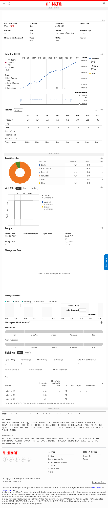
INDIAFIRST (18, 441)
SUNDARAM (68, 428)
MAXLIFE (43, 441)
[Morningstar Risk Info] (29, 322)
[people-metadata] (101, 228)
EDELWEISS (79, 423)
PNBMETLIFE (52, 441)
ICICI (27, 425)
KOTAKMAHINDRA (29, 441)
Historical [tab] (34, 188)
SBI (54, 428)
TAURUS (81, 428)
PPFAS (27, 428)
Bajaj (27, 423)
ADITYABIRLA (6, 423)
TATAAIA (19, 443)
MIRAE (87, 425)
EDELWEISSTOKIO (70, 439)
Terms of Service (7, 490)
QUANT (33, 428)
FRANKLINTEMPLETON (92, 423)
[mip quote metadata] (103, 20)
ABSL (3, 439)
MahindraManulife (77, 425)
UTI (103, 428)
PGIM (21, 428)
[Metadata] (101, 54)
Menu (4, 4)
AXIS (22, 423)
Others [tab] (27, 353)
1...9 (83, 414)
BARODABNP (43, 423)
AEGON (9, 439)
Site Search (9, 4)
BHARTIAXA (40, 439)
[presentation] (54, 208)
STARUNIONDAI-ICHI (8, 443)
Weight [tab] (25, 188)
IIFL (32, 425)
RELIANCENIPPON (73, 441)
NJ (9, 428)
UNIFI (92, 428)
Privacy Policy (17, 482)
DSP (72, 423)
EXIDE (80, 439)
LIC (68, 425)
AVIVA (27, 439)
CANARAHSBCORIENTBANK (54, 439)
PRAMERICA (62, 441)
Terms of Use (7, 482)
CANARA (56, 423)
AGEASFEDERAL (18, 439)
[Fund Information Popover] (103, 13)
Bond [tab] (20, 353)
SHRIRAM (60, 428)
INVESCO (38, 425)
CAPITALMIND (65, 423)
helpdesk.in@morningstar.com (11, 504)
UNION (98, 428)
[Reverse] (96, 110)
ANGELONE (15, 423)
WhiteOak (5, 430)
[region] (53, 133)
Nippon (4, 428)
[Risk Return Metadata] (101, 322)
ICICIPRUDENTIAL (7, 441)
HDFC (11, 425)
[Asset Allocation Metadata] (101, 158)
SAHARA (83, 441)
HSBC (23, 425)
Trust (87, 428)
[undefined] (101, 187)
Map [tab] (18, 188)
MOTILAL (94, 425)
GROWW (4, 425)
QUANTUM (41, 428)
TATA (75, 428)
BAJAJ (33, 439)
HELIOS (16, 425)
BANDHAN (34, 423)
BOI (50, 423)
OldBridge (15, 428)
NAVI (100, 425)
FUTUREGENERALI (88, 439)
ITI (43, 425)
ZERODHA (13, 430)
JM (59, 425)
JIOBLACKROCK (51, 425)
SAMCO (48, 428)
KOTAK (63, 425)
